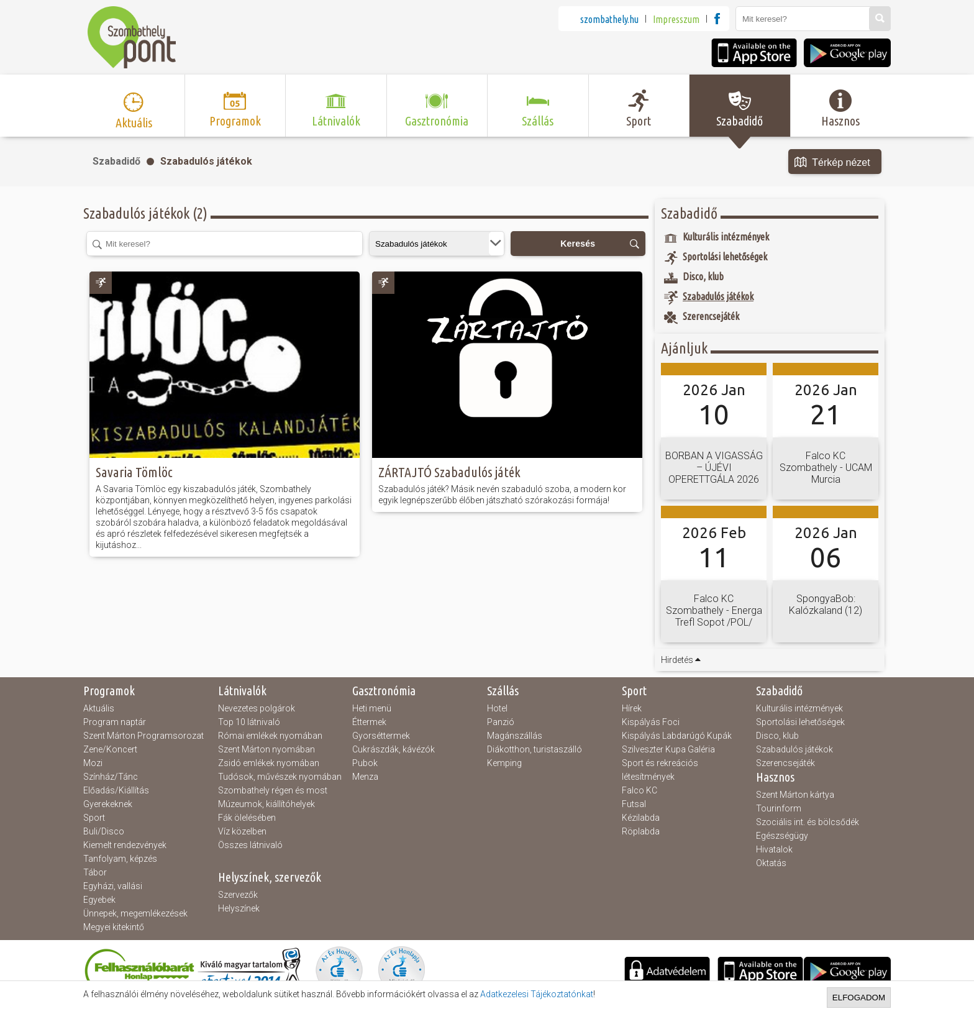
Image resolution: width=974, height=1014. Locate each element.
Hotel (497, 708)
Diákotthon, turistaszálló (534, 749)
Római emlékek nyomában (270, 736)
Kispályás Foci (651, 722)
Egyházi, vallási (112, 886)
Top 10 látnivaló (249, 722)
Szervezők (238, 895)
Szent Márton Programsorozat (143, 736)
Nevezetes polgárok (256, 708)
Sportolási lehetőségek (800, 722)
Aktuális (98, 708)
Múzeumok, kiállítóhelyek (266, 804)
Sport (94, 818)
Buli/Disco (103, 831)
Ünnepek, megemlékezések (135, 913)
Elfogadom (858, 997)
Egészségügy (782, 836)
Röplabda (641, 831)
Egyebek (99, 900)
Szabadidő (116, 161)
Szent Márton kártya (795, 795)
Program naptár (114, 722)
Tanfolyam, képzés (120, 859)
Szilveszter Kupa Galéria (668, 749)
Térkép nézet (832, 163)
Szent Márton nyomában (266, 749)
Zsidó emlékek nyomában (268, 763)
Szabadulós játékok (206, 161)
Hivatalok (774, 849)
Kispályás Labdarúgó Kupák (677, 736)
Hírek (632, 708)
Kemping (504, 763)
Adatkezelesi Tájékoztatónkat (536, 994)
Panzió (500, 722)
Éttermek (369, 722)
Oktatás (771, 863)
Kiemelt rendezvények (124, 845)
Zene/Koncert (110, 749)
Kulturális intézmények (799, 708)
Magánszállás (514, 736)
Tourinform (778, 808)
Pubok (365, 763)
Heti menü (371, 708)
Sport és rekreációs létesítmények (660, 770)
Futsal (634, 804)
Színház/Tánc (110, 777)
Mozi (92, 763)
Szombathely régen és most (272, 790)
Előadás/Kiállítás (116, 790)
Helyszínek (239, 908)
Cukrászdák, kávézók (393, 749)
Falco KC (639, 790)
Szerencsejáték (785, 763)
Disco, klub (777, 736)
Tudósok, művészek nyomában (280, 777)
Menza (365, 777)
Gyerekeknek (107, 804)
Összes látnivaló (250, 845)
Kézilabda (641, 818)
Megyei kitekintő (113, 927)
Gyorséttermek (381, 736)
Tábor (95, 872)
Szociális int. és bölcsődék (807, 822)
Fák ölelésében (247, 818)
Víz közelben (242, 831)
